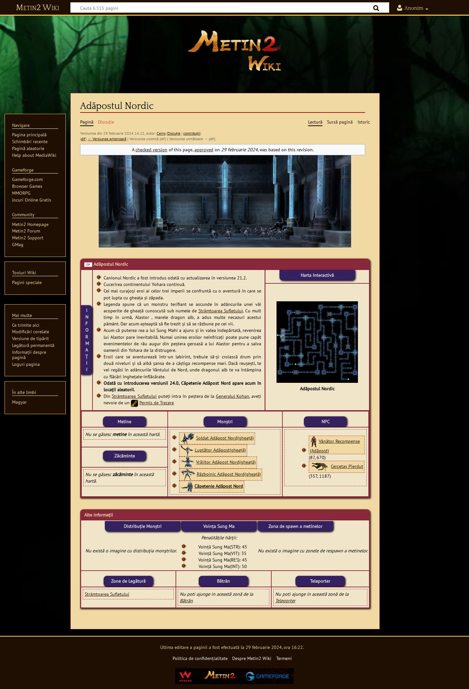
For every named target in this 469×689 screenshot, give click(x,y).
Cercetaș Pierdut (347, 466)
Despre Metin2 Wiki (251, 658)
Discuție (173, 133)
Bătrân (186, 600)
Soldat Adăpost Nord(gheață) (225, 438)
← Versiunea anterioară (107, 138)
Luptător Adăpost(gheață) (220, 450)
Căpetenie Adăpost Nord (218, 486)
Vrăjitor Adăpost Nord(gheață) (226, 462)
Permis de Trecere (156, 402)
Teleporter (285, 600)
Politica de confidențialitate (200, 658)
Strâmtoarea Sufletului (220, 310)
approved (203, 149)
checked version (151, 149)
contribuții (191, 133)
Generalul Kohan (232, 396)
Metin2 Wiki (37, 7)
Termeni (284, 658)
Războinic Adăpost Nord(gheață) (229, 474)
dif (83, 138)
